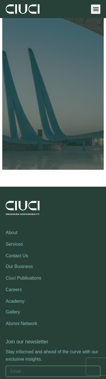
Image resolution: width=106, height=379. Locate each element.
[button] (95, 9)
